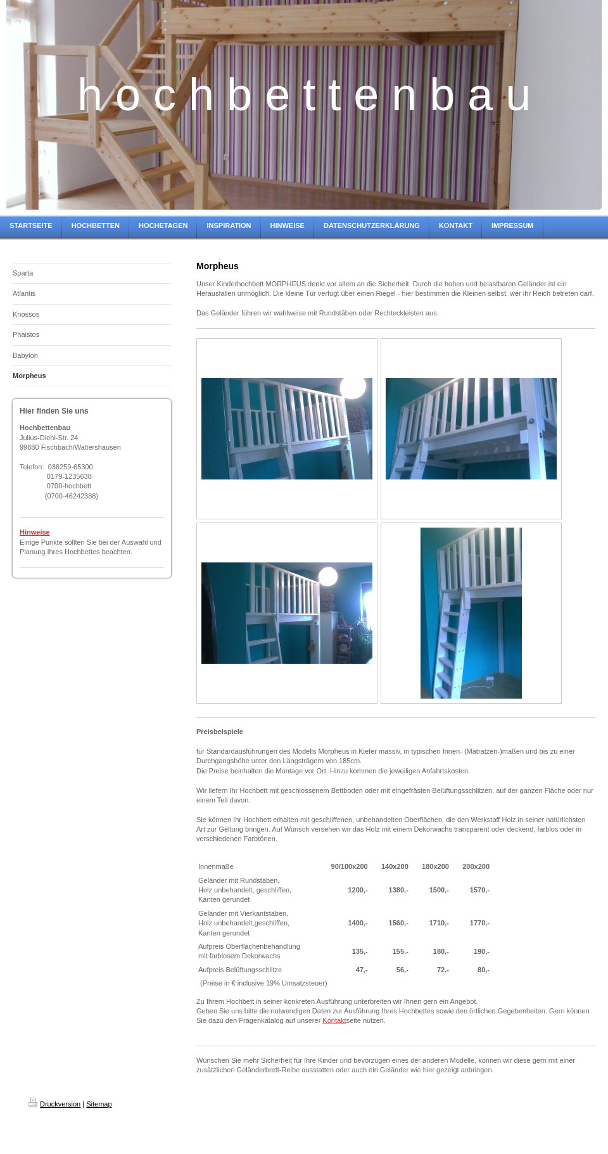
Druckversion (54, 1104)
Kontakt (334, 1020)
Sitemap (98, 1104)
